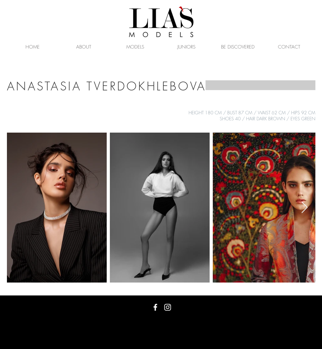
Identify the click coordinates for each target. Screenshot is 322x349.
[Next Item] (304, 208)
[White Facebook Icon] (155, 307)
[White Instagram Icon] (167, 307)
